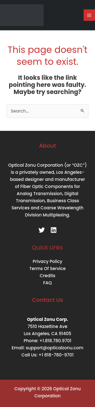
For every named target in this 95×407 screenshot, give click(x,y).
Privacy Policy (47, 261)
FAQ (47, 283)
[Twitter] (42, 230)
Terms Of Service (47, 268)
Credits (47, 276)
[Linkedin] (53, 230)
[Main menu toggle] (89, 15)
